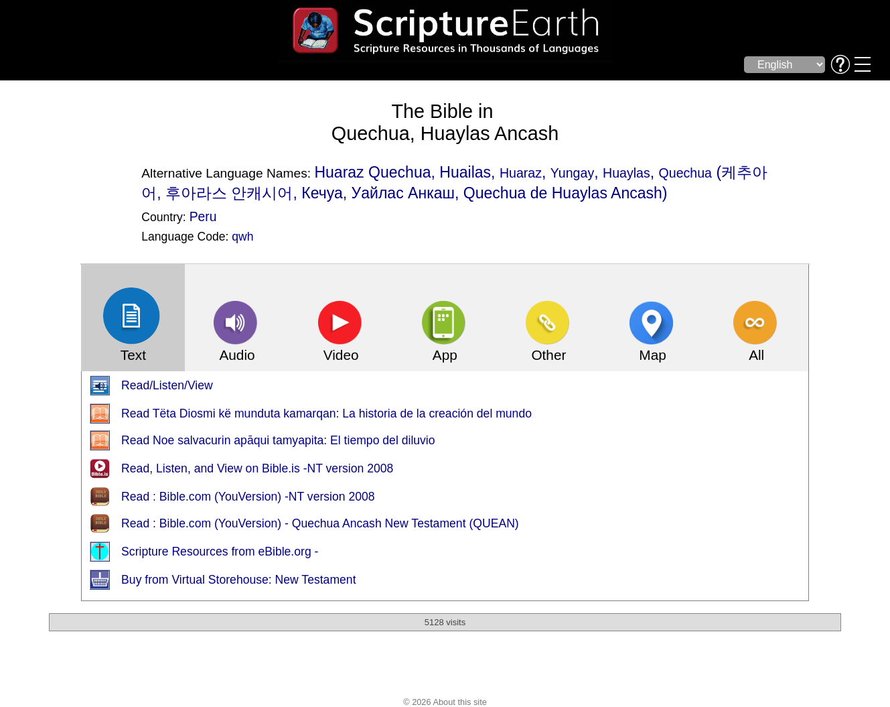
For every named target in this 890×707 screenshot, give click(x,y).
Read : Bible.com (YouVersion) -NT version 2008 (247, 496)
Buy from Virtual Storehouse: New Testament (238, 579)
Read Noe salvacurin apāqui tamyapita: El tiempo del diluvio (278, 440)
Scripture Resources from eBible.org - (219, 551)
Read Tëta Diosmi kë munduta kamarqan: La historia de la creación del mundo (326, 413)
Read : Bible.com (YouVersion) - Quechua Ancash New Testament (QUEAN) (320, 523)
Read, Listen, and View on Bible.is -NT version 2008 (257, 468)
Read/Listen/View (167, 385)
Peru (203, 216)
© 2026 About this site (445, 702)
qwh (242, 236)
